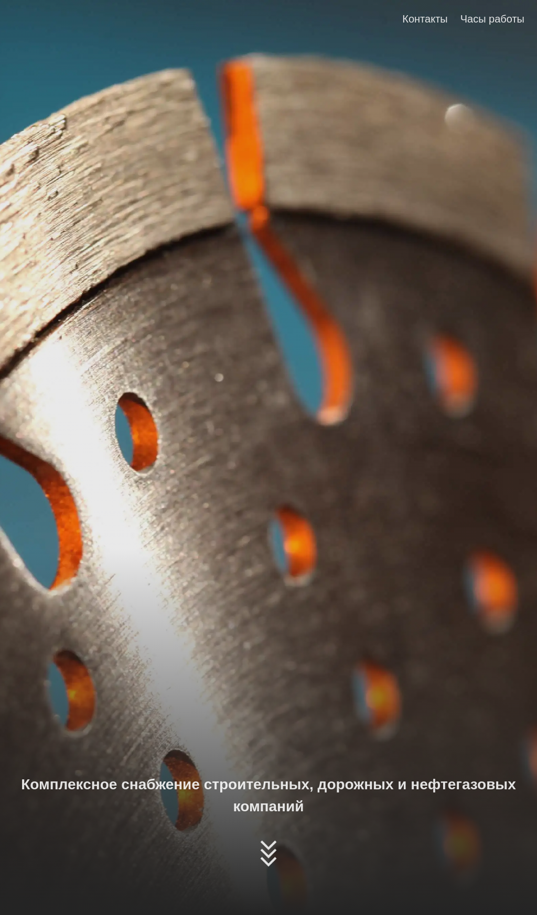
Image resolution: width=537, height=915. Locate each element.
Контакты (424, 19)
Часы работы (492, 19)
